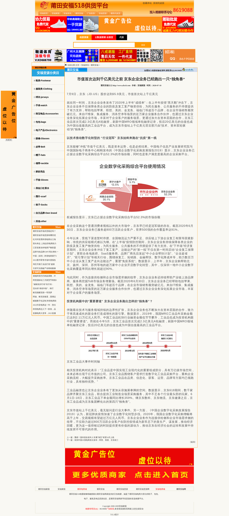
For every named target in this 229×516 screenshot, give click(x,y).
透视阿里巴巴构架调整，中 (44, 276)
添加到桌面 (158, 3)
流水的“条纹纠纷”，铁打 (43, 288)
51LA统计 (114, 514)
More (58, 227)
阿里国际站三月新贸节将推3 (45, 280)
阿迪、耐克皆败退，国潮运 (44, 297)
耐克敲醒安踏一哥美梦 (42, 292)
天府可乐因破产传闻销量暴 (44, 268)
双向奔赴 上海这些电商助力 (44, 243)
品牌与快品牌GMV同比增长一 (45, 252)
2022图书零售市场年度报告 (44, 260)
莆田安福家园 (44, 489)
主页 (77, 65)
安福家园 (61, 489)
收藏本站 (147, 3)
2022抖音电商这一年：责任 (44, 305)
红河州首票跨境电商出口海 (44, 239)
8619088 (103, 509)
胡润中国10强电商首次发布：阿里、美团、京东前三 (96, 440)
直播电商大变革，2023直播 (44, 313)
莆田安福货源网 (142, 489)
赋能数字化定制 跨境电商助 (44, 301)
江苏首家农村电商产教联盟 (44, 248)
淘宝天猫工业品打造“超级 (44, 264)
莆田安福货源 (122, 489)
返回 (193, 442)
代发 (121, 37)
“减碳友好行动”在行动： (43, 284)
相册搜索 (84, 37)
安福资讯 (85, 65)
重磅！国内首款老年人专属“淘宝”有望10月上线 (94, 437)
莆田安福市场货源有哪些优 (44, 235)
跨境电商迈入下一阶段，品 (44, 309)
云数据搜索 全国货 (104, 37)
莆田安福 (94, 65)
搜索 (143, 45)
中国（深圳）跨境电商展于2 (45, 256)
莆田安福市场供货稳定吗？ (44, 231)
